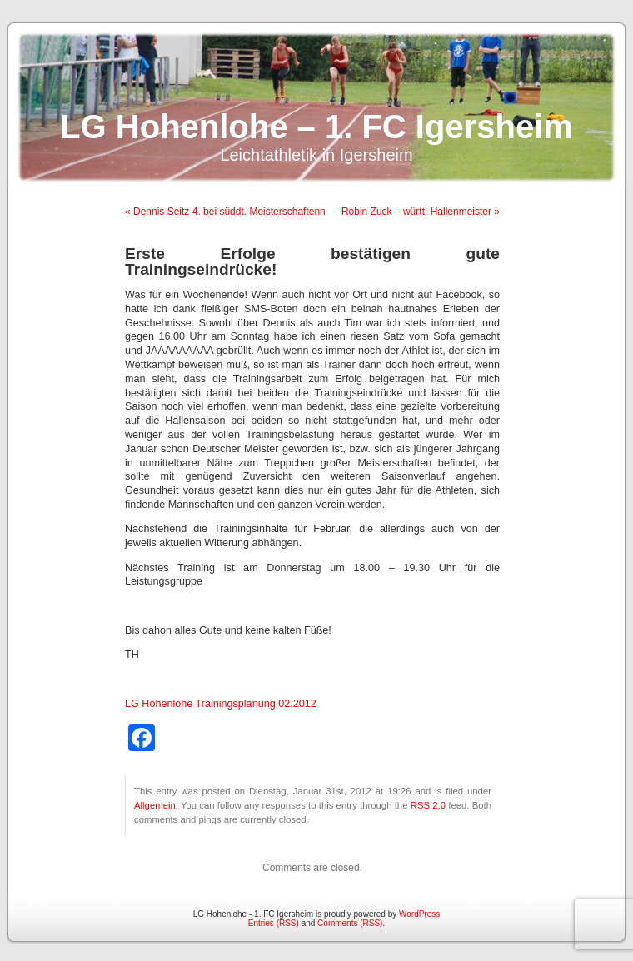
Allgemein (155, 805)
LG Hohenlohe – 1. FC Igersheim (316, 126)
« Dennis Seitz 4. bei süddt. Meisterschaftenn (225, 211)
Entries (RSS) (273, 923)
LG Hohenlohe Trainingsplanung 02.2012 (220, 704)
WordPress (419, 914)
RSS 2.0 (428, 805)
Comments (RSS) (349, 923)
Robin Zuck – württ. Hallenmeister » (420, 211)
